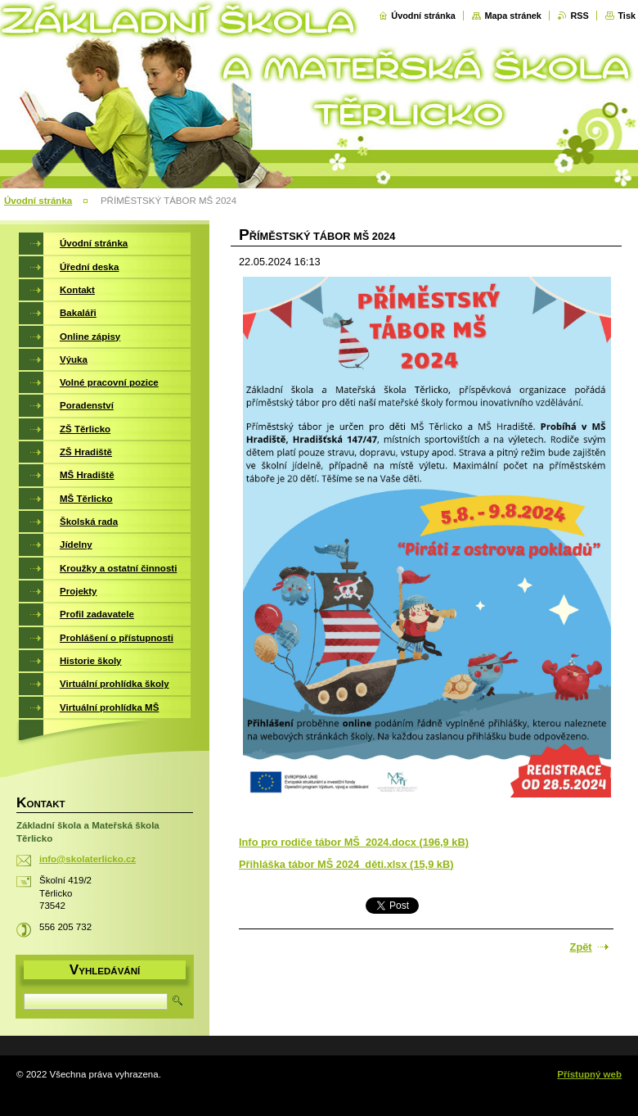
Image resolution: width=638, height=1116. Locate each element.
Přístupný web (589, 1074)
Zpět (581, 947)
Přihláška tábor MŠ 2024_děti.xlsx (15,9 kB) (346, 864)
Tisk (627, 15)
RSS (579, 15)
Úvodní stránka (423, 15)
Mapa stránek (512, 15)
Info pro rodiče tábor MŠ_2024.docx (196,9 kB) (354, 842)
